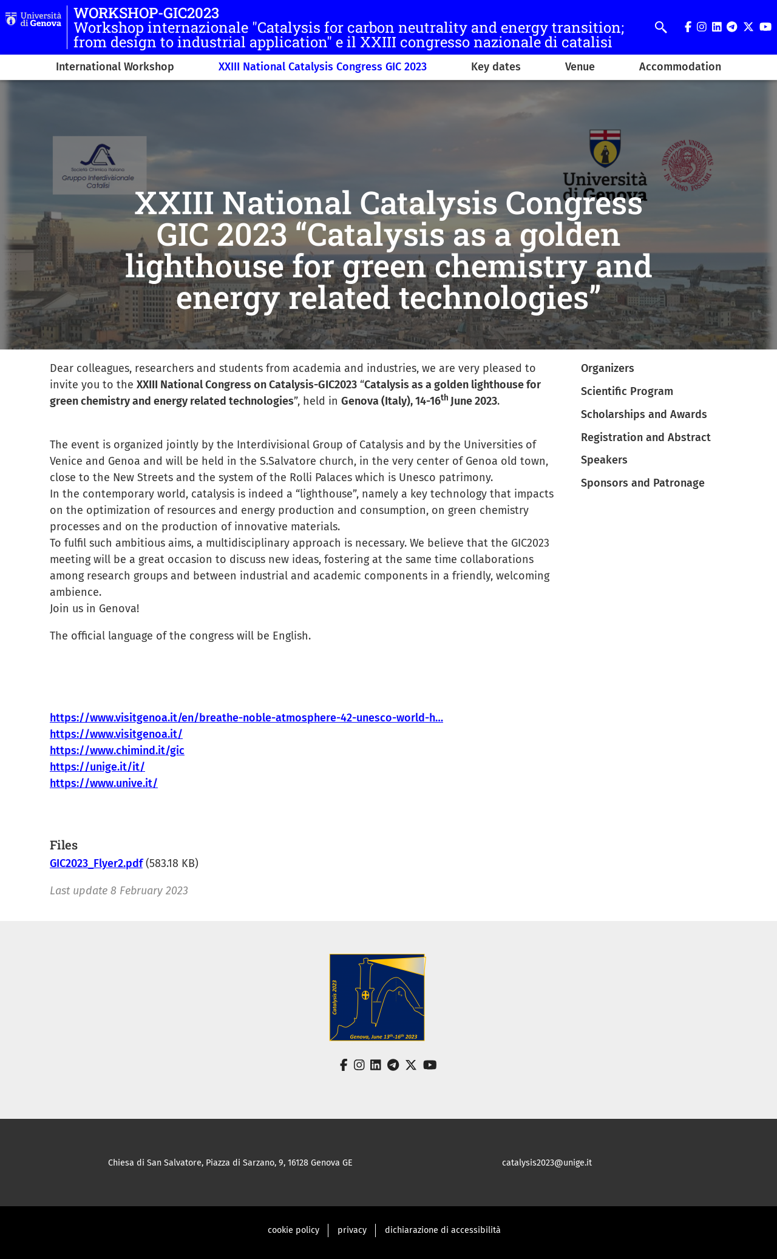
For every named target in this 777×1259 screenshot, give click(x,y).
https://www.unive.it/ (104, 783)
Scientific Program (627, 391)
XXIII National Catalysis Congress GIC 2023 (323, 66)
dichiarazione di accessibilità (443, 1230)
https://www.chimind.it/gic (117, 750)
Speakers (604, 460)
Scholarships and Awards (644, 414)
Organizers (607, 368)
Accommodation (680, 66)
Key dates (496, 66)
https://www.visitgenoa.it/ (116, 734)
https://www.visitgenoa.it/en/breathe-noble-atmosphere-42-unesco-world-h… (246, 717)
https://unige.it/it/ (97, 767)
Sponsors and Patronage (643, 483)
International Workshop (115, 66)
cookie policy (293, 1230)
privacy (352, 1230)
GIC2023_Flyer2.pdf (96, 863)
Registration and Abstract (646, 437)
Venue (580, 66)
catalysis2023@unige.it (547, 1163)
